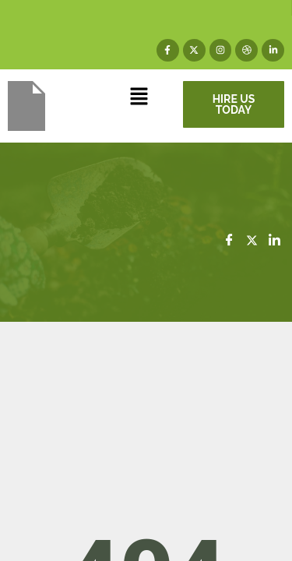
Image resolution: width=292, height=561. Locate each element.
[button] (138, 98)
